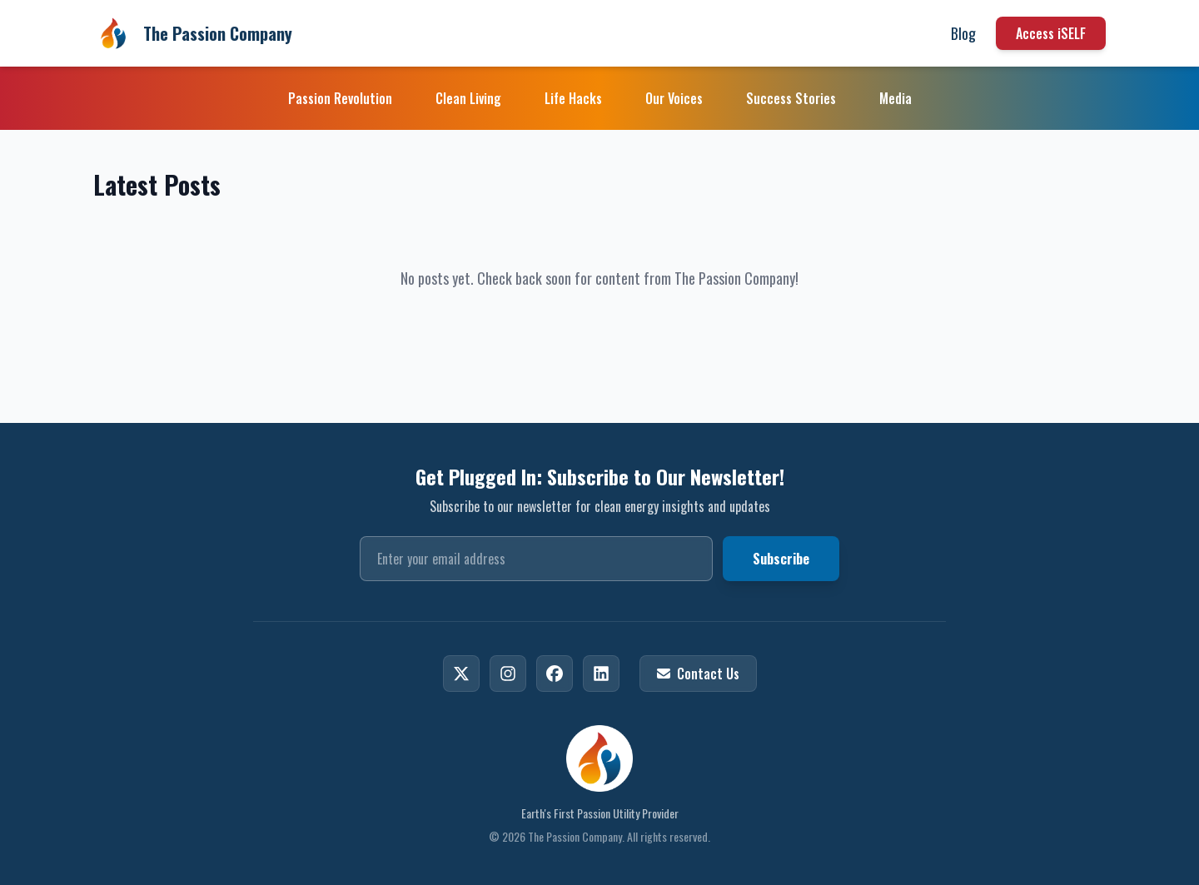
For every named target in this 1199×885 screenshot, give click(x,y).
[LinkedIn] (601, 673)
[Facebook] (554, 673)
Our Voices (674, 98)
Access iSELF (1051, 33)
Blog (963, 33)
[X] (461, 673)
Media (895, 98)
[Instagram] (508, 673)
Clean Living (468, 98)
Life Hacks (573, 98)
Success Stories (791, 98)
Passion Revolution (340, 98)
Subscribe (781, 559)
